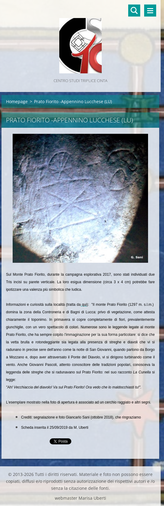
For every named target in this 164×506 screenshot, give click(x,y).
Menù (150, 11)
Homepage (17, 101)
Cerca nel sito (134, 11)
